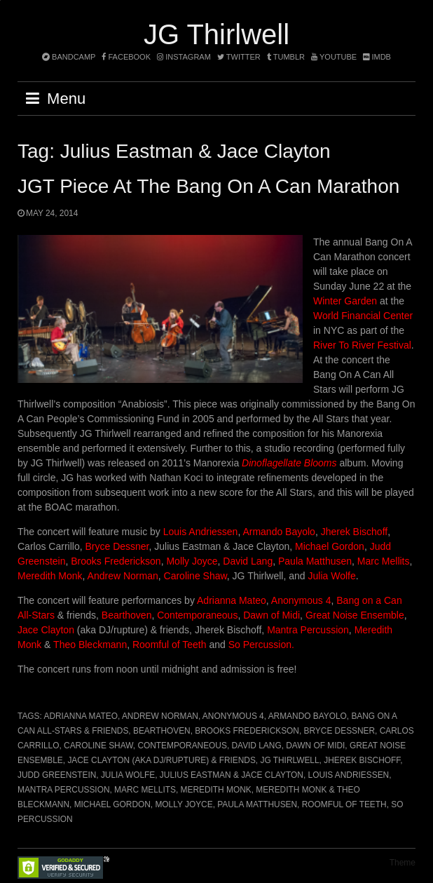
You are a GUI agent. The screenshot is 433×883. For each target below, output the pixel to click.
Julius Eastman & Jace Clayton (231, 775)
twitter (239, 57)
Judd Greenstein (57, 775)
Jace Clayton (46, 629)
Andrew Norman (123, 575)
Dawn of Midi (271, 615)
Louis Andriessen (200, 531)
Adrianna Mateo (231, 600)
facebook (126, 57)
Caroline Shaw (195, 575)
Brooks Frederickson (115, 561)
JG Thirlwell (216, 34)
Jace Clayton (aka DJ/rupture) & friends (161, 760)
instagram (184, 57)
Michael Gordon (329, 546)
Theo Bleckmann (90, 644)
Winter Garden (345, 300)
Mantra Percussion (308, 629)
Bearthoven (127, 615)
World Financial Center (363, 315)
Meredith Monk (50, 575)
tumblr (287, 57)
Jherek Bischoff (354, 531)
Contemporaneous (197, 615)
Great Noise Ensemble (354, 615)
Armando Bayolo (278, 531)
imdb (377, 57)
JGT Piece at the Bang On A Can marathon (208, 186)
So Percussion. (261, 644)
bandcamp (68, 57)
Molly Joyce (191, 561)
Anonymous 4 (300, 600)
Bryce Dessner (117, 546)
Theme (402, 863)
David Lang (248, 561)
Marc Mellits (382, 561)
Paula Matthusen (315, 561)
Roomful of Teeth (170, 644)
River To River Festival (362, 345)
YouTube (334, 57)
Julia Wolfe (332, 575)
